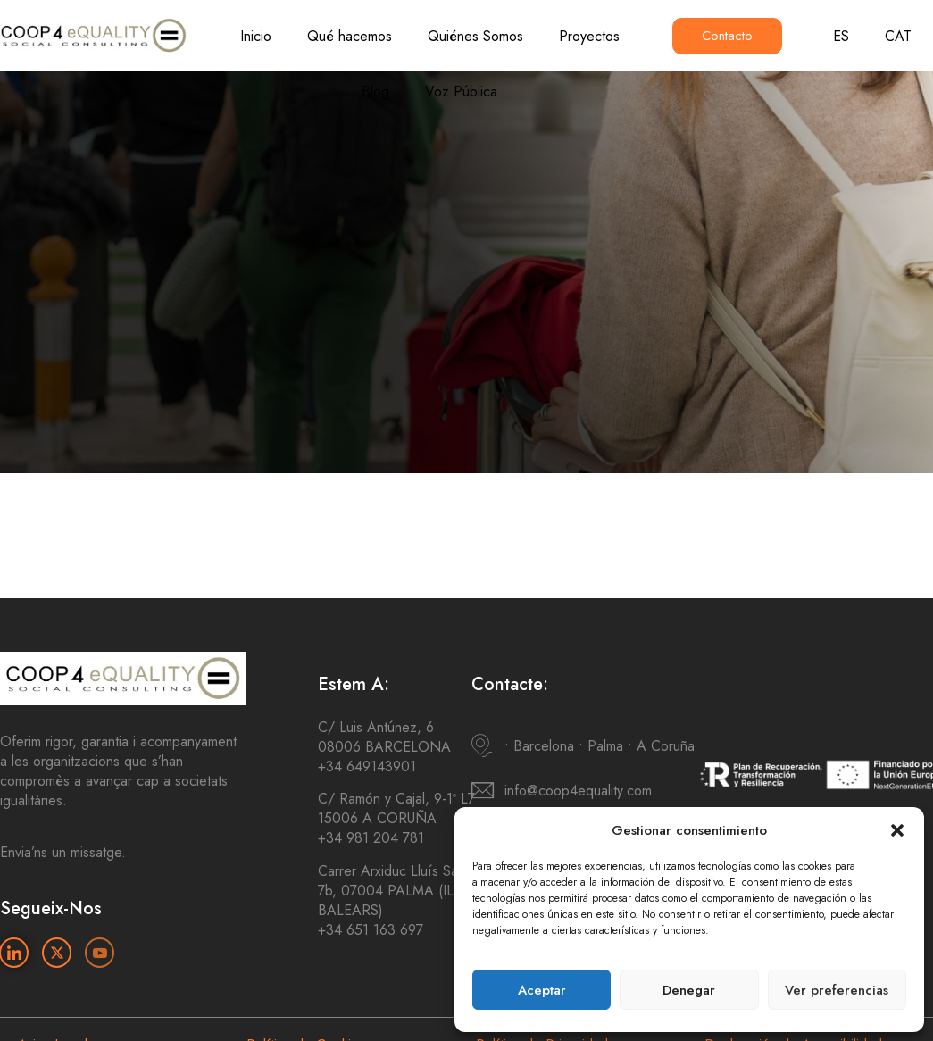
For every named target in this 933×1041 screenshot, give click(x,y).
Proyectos (589, 36)
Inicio (255, 36)
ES (841, 36)
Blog (375, 91)
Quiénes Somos (475, 36)
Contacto (727, 36)
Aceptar (542, 990)
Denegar (688, 990)
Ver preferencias (836, 990)
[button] (897, 830)
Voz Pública (461, 91)
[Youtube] (99, 952)
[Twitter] (56, 952)
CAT (898, 36)
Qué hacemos (349, 36)
